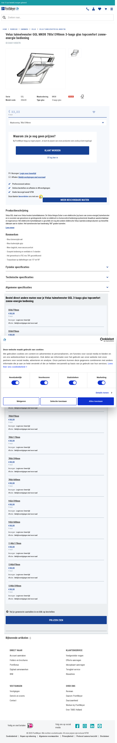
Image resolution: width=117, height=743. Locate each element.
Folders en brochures (19, 660)
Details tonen (102, 392)
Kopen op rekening (28, 736)
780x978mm (13, 416)
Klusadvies (70, 674)
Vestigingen (15, 691)
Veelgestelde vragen (74, 655)
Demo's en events (17, 696)
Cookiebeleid (11, 736)
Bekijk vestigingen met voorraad (32, 177)
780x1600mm (14, 479)
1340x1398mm (14, 586)
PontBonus (14, 665)
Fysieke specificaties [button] (17, 267)
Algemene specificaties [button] (19, 287)
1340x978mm (14, 564)
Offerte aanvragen (73, 660)
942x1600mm (14, 522)
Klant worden (53, 150)
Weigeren (21, 401)
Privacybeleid (67, 736)
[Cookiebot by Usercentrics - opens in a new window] (102, 340)
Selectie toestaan (58, 401)
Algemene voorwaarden (49, 736)
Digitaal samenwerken (19, 669)
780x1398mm (14, 458)
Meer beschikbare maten (75, 199)
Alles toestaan (96, 401)
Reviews (69, 691)
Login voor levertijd (28, 173)
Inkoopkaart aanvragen (75, 665)
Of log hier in (52, 157)
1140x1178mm (14, 543)
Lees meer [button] (10, 228)
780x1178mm (14, 437)
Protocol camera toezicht (86, 736)
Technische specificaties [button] (19, 277)
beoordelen (23, 196)
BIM (11, 674)
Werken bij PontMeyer (75, 705)
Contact (13, 700)
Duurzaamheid (72, 700)
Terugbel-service (73, 669)
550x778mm (13, 310)
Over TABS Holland (74, 709)
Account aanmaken (18, 655)
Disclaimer (104, 736)
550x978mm (13, 331)
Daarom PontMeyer (74, 696)
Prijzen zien (56, 620)
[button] (112, 9)
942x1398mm (14, 501)
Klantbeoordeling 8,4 (8, 3)
